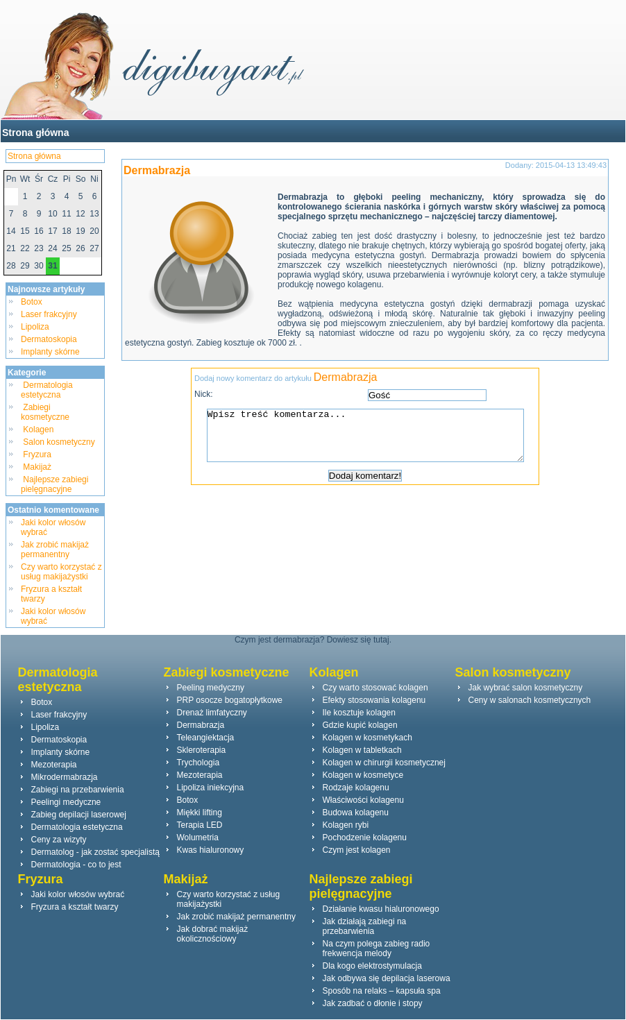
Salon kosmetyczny (59, 442)
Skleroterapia (201, 750)
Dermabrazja (157, 170)
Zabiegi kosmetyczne (46, 412)
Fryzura (37, 454)
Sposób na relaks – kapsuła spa (382, 991)
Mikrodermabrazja (64, 777)
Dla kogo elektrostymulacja (372, 966)
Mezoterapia (54, 765)
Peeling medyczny (210, 687)
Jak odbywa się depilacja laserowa (386, 978)
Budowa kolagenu (356, 812)
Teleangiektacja (206, 737)
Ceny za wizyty (59, 839)
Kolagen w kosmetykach (367, 737)
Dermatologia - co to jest (76, 864)
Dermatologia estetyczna (47, 390)
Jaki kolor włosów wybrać (78, 894)
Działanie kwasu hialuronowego (381, 909)
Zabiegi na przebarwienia (77, 789)
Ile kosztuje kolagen (359, 712)
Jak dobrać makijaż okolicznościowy (212, 934)
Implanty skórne (50, 352)
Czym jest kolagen (357, 850)
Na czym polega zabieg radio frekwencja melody (376, 948)
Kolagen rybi (346, 825)
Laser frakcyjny (49, 314)
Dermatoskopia (49, 339)
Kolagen (38, 429)
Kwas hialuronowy (210, 850)
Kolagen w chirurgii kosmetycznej (384, 762)
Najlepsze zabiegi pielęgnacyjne (54, 484)
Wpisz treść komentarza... (372, 441)
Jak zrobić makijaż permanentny (55, 549)
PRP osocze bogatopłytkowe (230, 700)
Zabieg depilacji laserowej (78, 814)
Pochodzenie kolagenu (365, 837)
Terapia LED (200, 825)
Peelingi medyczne (66, 802)
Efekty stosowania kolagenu (374, 700)
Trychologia (198, 762)
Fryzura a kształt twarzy (75, 907)
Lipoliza (35, 327)
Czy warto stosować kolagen (375, 687)
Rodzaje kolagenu (356, 787)
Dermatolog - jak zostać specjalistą (95, 852)
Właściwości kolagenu (363, 800)
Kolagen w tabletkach (362, 750)
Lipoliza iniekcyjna (210, 787)
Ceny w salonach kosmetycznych (529, 700)
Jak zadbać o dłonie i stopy (373, 1003)
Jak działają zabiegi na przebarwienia (365, 926)
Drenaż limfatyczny (212, 712)
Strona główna (35, 132)
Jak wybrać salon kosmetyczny (525, 687)
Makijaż (37, 467)
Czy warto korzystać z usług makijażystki (61, 571)
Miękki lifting (199, 812)
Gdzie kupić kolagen (360, 725)
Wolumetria (198, 837)
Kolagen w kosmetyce (363, 775)
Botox (31, 302)
